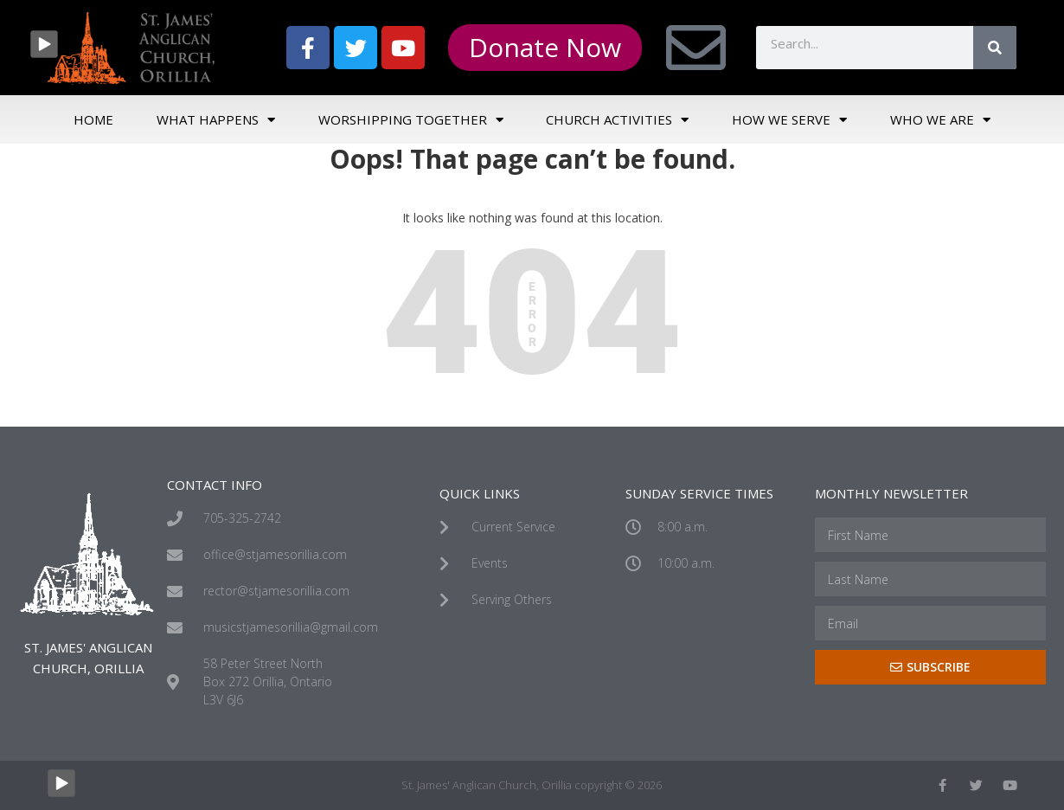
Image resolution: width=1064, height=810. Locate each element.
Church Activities (617, 120)
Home (93, 119)
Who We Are (940, 120)
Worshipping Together (410, 120)
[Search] (994, 47)
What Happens (216, 120)
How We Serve (789, 120)
